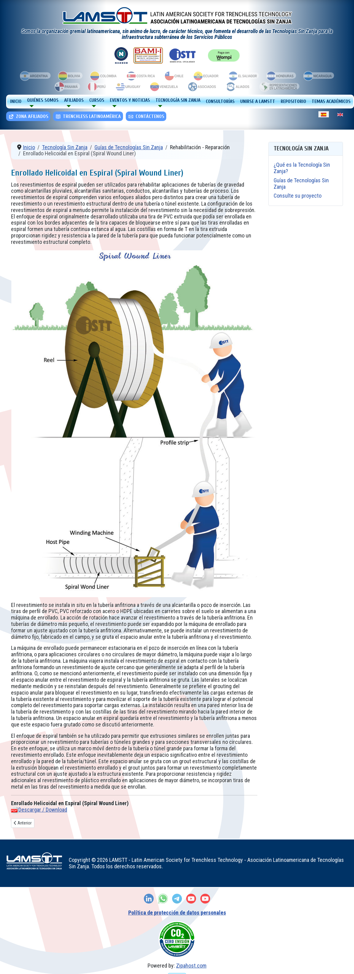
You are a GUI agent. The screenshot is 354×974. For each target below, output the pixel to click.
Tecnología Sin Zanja (178, 100)
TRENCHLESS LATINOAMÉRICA (88, 116)
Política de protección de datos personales (177, 912)
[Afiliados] (67, 106)
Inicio (15, 101)
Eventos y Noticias (130, 100)
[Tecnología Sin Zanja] (159, 106)
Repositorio (293, 101)
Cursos (96, 100)
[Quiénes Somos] (30, 106)
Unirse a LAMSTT (257, 101)
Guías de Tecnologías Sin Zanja (301, 183)
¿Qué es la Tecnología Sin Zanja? (302, 167)
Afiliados (74, 100)
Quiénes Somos (43, 100)
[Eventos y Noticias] (113, 106)
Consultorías (220, 101)
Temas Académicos (331, 101)
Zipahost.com (191, 965)
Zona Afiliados (28, 116)
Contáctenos (145, 116)
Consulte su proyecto (297, 195)
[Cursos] (92, 106)
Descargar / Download (42, 809)
